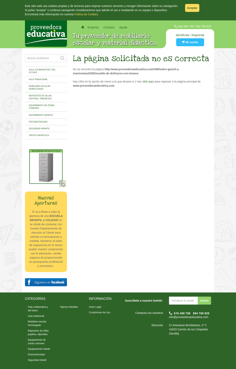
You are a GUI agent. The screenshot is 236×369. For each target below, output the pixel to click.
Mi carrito (190, 42)
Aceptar (192, 8)
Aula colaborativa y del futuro (42, 71)
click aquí (148, 81)
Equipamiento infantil (41, 115)
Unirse (204, 300)
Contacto (109, 27)
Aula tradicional (38, 79)
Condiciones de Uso (99, 312)
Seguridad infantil (39, 128)
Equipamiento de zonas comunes (42, 106)
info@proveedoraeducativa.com (188, 317)
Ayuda (123, 27)
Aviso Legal (95, 307)
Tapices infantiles (39, 135)
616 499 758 (185, 26)
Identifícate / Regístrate (190, 35)
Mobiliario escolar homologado (40, 87)
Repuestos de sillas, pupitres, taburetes (40, 97)
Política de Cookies (86, 14)
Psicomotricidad (38, 122)
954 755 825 (203, 26)
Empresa (93, 27)
